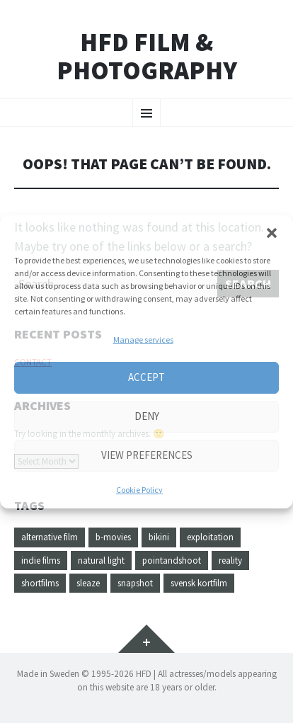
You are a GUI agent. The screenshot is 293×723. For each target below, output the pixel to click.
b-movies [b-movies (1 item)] (113, 537)
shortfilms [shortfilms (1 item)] (40, 583)
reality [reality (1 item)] (230, 560)
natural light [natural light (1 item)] (101, 560)
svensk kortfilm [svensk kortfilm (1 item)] (199, 583)
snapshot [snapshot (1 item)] (135, 583)
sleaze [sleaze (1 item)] (88, 583)
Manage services (143, 339)
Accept (146, 377)
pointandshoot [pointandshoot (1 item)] (171, 560)
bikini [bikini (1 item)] (159, 537)
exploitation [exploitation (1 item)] (210, 537)
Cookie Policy (139, 489)
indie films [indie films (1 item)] (40, 560)
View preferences (147, 455)
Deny (146, 416)
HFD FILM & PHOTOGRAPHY (147, 56)
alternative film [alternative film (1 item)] (49, 537)
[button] (272, 233)
